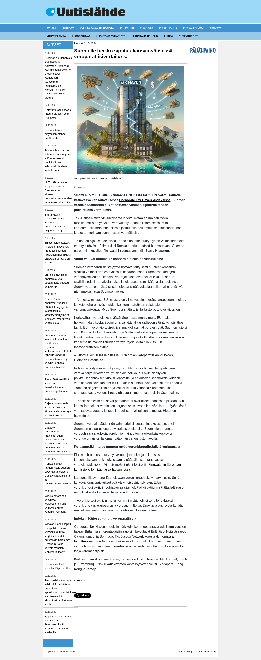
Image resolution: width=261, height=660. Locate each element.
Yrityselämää (56, 36)
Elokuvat (146, 28)
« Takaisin (79, 580)
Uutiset (68, 28)
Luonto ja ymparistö (110, 36)
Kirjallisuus (168, 28)
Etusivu (51, 28)
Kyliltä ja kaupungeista (97, 28)
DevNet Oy (210, 651)
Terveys (215, 28)
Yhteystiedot (188, 36)
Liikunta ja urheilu (145, 36)
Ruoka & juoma (193, 28)
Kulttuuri (127, 28)
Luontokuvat (81, 36)
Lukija (168, 36)
